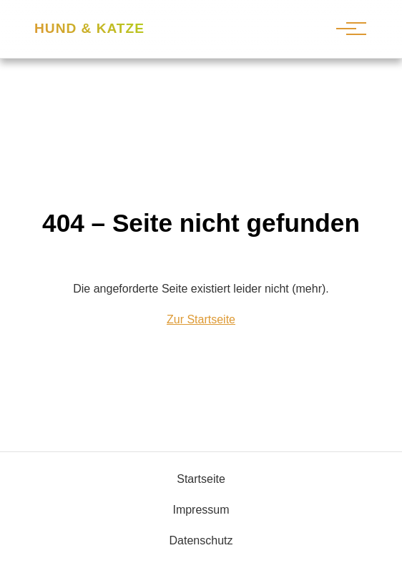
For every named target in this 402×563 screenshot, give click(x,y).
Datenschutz (201, 540)
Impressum (200, 510)
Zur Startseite (201, 319)
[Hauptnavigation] (346, 28)
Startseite (201, 479)
